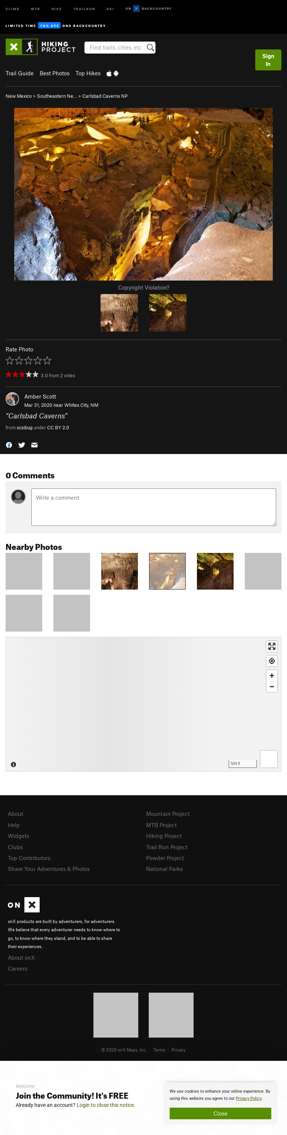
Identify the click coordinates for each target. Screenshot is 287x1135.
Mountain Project (167, 813)
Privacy (179, 1049)
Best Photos (55, 73)
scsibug (25, 427)
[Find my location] (271, 661)
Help (14, 824)
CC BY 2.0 (58, 427)
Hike (57, 8)
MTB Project (161, 824)
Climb (13, 8)
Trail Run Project (167, 847)
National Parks (164, 868)
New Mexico (19, 96)
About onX (21, 957)
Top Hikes (88, 73)
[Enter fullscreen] (271, 646)
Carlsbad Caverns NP (105, 96)
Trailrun (84, 8)
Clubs (15, 847)
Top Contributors (29, 857)
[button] (9, 444)
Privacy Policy (249, 1098)
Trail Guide (20, 73)
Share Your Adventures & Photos (49, 868)
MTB (35, 8)
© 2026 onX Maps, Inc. (124, 1049)
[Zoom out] (271, 686)
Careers (17, 968)
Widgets (18, 835)
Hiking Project (164, 835)
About (15, 813)
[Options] (268, 759)
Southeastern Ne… (57, 96)
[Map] (143, 704)
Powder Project (165, 857)
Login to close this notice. (106, 1105)
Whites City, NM (81, 405)
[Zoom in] (271, 675)
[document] (220, 1103)
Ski (110, 8)
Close (220, 1113)
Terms (159, 1049)
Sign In (268, 59)
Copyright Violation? (143, 287)
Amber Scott (40, 396)
